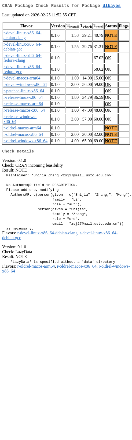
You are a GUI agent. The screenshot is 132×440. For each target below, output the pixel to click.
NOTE (111, 36)
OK (108, 59)
